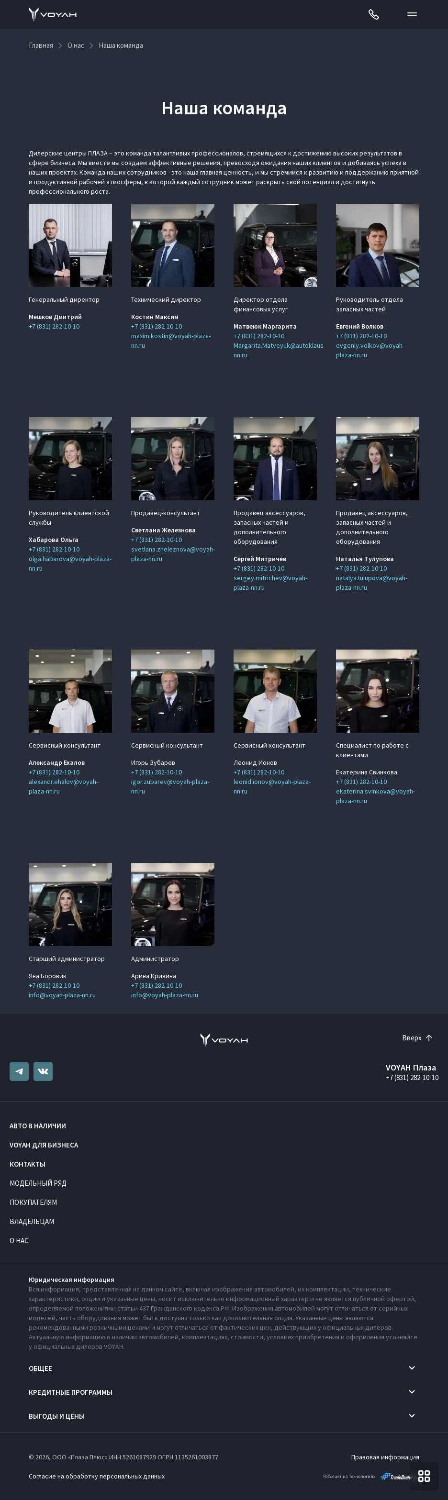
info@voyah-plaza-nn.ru (62, 995)
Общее (40, 1368)
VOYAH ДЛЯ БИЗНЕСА (44, 1144)
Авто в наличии (38, 1125)
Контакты (27, 1164)
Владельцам (32, 1221)
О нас (19, 1240)
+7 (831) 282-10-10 (54, 326)
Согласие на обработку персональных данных (97, 1476)
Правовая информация (385, 1457)
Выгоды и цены (57, 1416)
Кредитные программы (70, 1392)
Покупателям (33, 1202)
